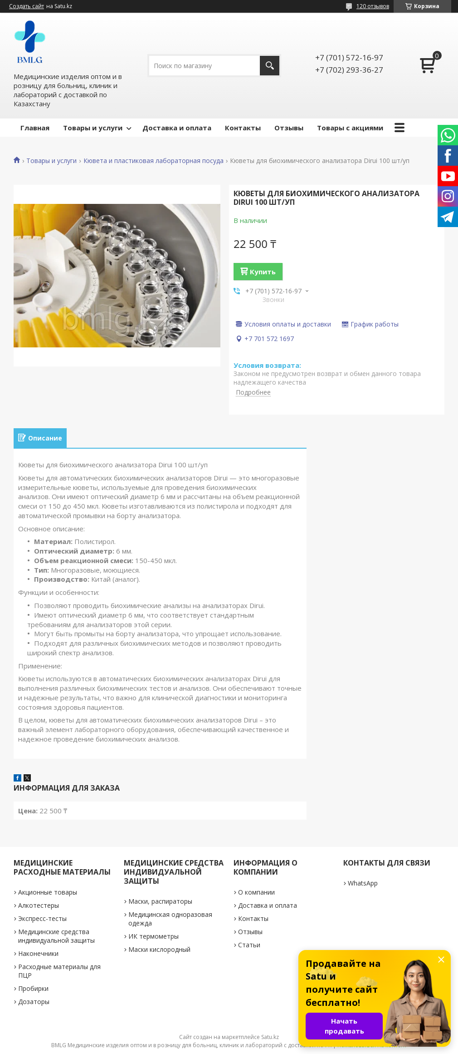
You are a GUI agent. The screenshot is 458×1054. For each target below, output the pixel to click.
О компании (256, 892)
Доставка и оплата (176, 127)
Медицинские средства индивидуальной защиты (56, 936)
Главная (34, 127)
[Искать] (269, 65)
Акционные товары (47, 892)
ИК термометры (153, 936)
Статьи (249, 944)
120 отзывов (372, 6)
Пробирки (33, 988)
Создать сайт (26, 6)
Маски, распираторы (160, 901)
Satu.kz (270, 1037)
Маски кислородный (159, 949)
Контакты (243, 127)
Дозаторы (33, 1001)
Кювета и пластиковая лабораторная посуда (153, 161)
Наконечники (38, 953)
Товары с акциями (350, 127)
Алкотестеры (38, 905)
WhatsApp (363, 883)
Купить (263, 271)
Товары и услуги (92, 127)
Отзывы (288, 127)
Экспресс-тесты (42, 918)
